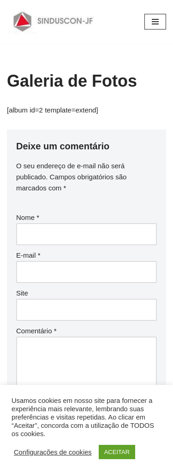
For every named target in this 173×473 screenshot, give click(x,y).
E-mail (28, 255)
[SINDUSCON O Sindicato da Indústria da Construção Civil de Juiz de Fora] (53, 21)
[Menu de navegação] (155, 22)
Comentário (36, 331)
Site (22, 293)
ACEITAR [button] (117, 452)
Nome (27, 217)
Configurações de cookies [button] (53, 452)
